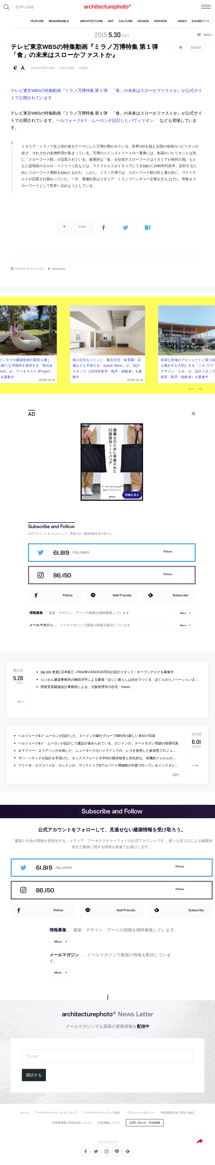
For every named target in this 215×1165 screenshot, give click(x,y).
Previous (191, 389)
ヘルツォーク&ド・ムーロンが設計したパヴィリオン (104, 120)
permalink (58, 268)
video (83, 68)
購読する (34, 1075)
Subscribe (180, 595)
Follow (167, 551)
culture (67, 68)
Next (200, 389)
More (183, 612)
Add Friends (122, 595)
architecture (43, 68)
